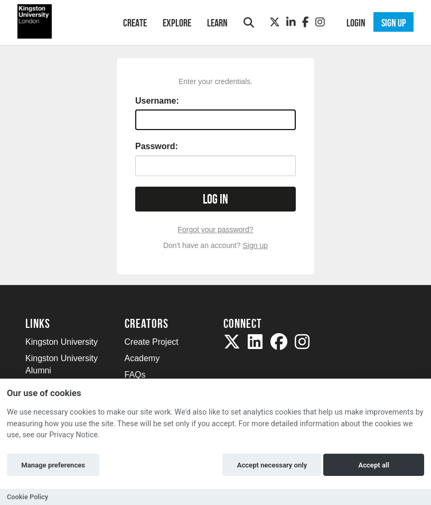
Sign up (255, 245)
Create (135, 23)
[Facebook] (305, 22)
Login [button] (356, 23)
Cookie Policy (27, 497)
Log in (215, 199)
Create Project (152, 341)
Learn (217, 23)
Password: (156, 146)
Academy (142, 358)
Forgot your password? (215, 229)
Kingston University (61, 341)
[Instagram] (320, 22)
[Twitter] (274, 22)
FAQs (135, 374)
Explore (177, 23)
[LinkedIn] (291, 22)
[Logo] (60, 21)
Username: (157, 100)
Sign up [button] (393, 23)
